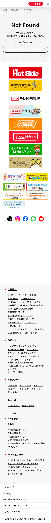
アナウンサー (14, 380)
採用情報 (12, 302)
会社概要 (22, 295)
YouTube (41, 218)
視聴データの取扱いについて (21, 319)
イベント (12, 413)
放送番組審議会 (37, 305)
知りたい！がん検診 (27, 353)
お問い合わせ (30, 332)
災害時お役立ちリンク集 (19, 443)
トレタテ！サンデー (16, 349)
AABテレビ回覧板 (33, 470)
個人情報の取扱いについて (20, 315)
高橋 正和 (36, 388)
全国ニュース (28, 405)
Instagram (17, 218)
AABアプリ (13, 446)
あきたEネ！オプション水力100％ (23, 463)
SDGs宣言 (40, 460)
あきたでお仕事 (15, 473)
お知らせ (12, 295)
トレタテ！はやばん (27, 346)
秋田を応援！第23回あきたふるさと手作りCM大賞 (26, 367)
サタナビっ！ (32, 349)
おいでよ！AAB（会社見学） (20, 460)
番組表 (35, 3)
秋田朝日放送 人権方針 (30, 302)
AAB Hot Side (15, 470)
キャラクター (14, 419)
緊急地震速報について (18, 433)
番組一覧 (14, 9)
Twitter (9, 218)
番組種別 (23, 305)
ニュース (12, 400)
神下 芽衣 (38, 385)
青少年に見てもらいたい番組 (21, 308)
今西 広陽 (12, 385)
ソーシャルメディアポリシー (20, 329)
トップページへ (25, 42)
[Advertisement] (25, 253)
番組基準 (12, 305)
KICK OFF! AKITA (30, 356)
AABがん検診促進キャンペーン (22, 467)
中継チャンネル (28, 298)
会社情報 (12, 289)
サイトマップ (8, 487)
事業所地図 (13, 298)
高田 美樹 (24, 388)
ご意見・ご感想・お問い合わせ (16, 511)
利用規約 (39, 329)
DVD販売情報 (39, 443)
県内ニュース (14, 405)
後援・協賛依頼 (15, 332)
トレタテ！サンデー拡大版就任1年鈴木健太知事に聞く (21, 361)
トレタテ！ (12, 346)
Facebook (25, 218)
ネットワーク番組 (15, 372)
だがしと (12, 353)
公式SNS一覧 (14, 325)
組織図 (33, 295)
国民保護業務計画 (16, 312)
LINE (33, 218)
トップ (5, 9)
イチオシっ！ (13, 356)
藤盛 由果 (12, 392)
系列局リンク (30, 322)
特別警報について (16, 429)
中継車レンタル (15, 322)
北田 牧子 (12, 388)
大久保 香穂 (25, 385)
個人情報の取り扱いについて (16, 499)
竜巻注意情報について (18, 440)
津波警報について (16, 436)
